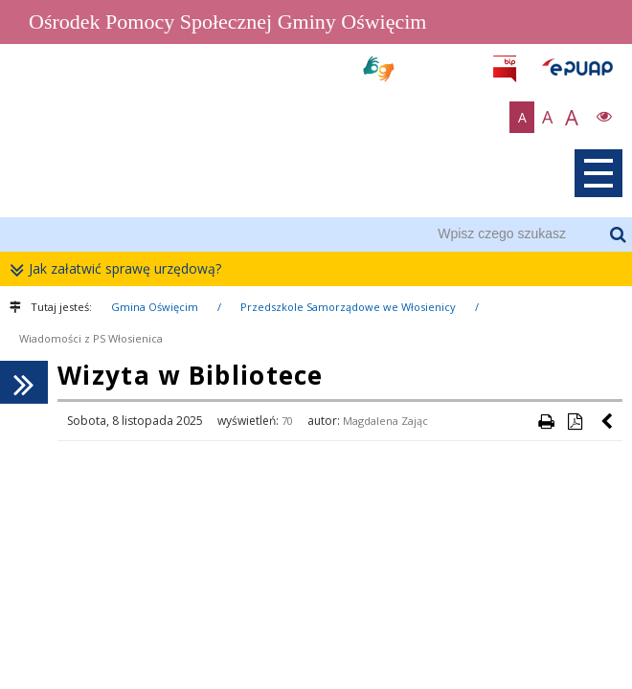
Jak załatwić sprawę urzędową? (120, 269)
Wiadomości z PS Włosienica (91, 338)
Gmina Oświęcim (154, 307)
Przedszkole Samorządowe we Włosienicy (348, 307)
